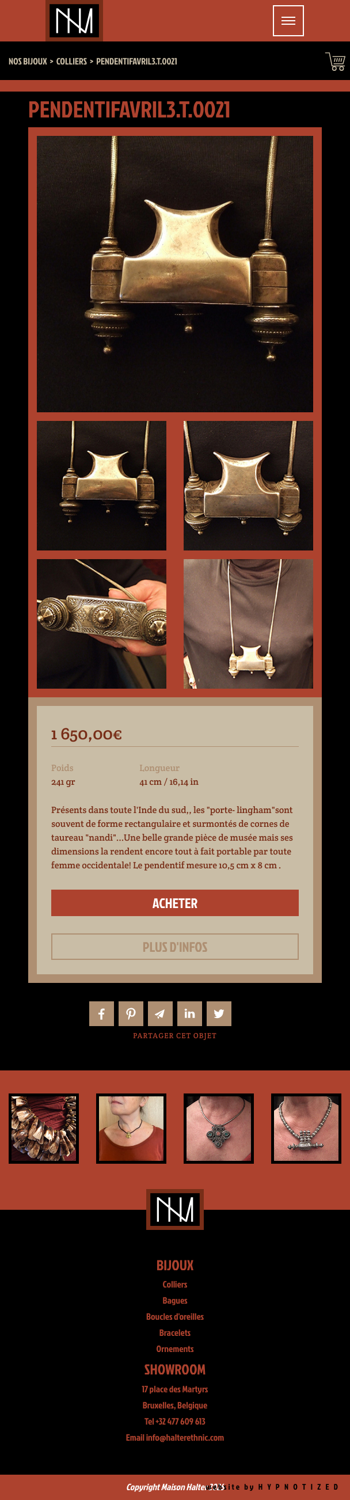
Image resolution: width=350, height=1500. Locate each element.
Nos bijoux (28, 61)
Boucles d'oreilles (175, 1317)
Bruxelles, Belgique (175, 1405)
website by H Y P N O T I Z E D (273, 1487)
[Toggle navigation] (288, 20)
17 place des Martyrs (175, 1389)
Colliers (175, 1284)
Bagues (174, 1300)
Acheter (175, 903)
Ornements (175, 1349)
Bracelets (175, 1333)
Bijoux (175, 1265)
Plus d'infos (175, 946)
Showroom (175, 1369)
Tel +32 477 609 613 (175, 1421)
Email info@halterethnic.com (175, 1437)
